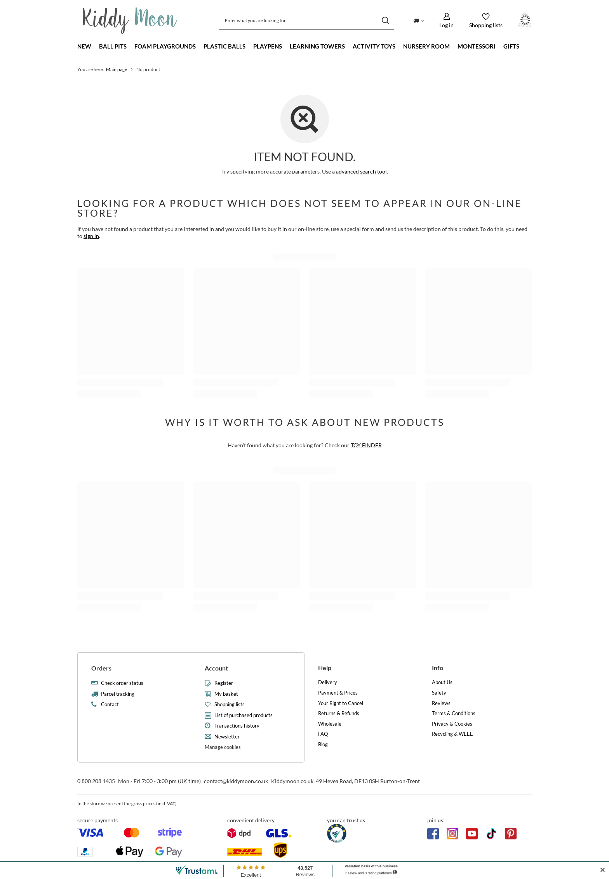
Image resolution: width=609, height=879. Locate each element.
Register (223, 683)
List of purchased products (243, 715)
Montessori (477, 46)
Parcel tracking (117, 694)
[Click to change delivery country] (418, 20)
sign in (91, 236)
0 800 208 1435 (96, 781)
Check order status (122, 683)
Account (216, 668)
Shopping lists (229, 704)
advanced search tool (361, 171)
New (84, 46)
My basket (226, 694)
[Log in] (446, 20)
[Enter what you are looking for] (306, 20)
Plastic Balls (224, 46)
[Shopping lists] (486, 20)
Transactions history (236, 726)
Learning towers (317, 46)
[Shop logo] (130, 20)
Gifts (511, 46)
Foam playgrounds (165, 46)
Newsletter (227, 737)
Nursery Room (426, 46)
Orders (101, 668)
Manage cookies (223, 747)
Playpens (267, 46)
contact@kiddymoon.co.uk (236, 781)
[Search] (385, 20)
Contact (110, 704)
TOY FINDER (366, 445)
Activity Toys (374, 46)
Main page (116, 69)
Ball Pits (113, 46)
